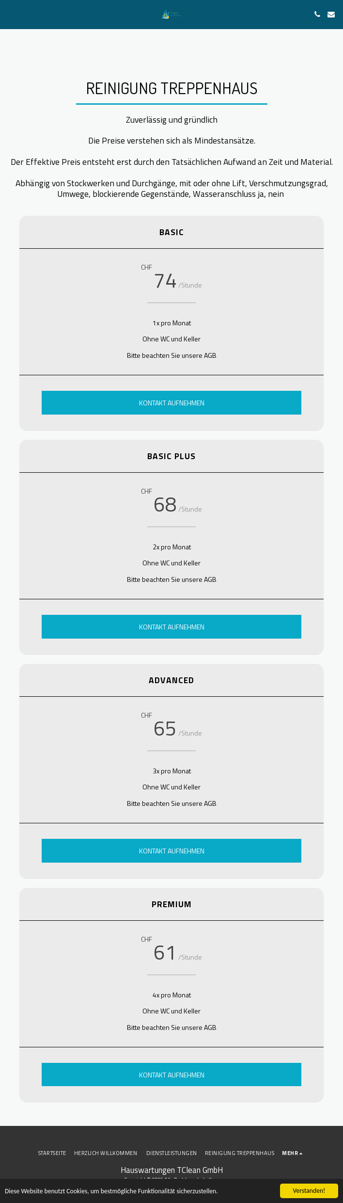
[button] (10, 14)
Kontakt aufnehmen (171, 403)
